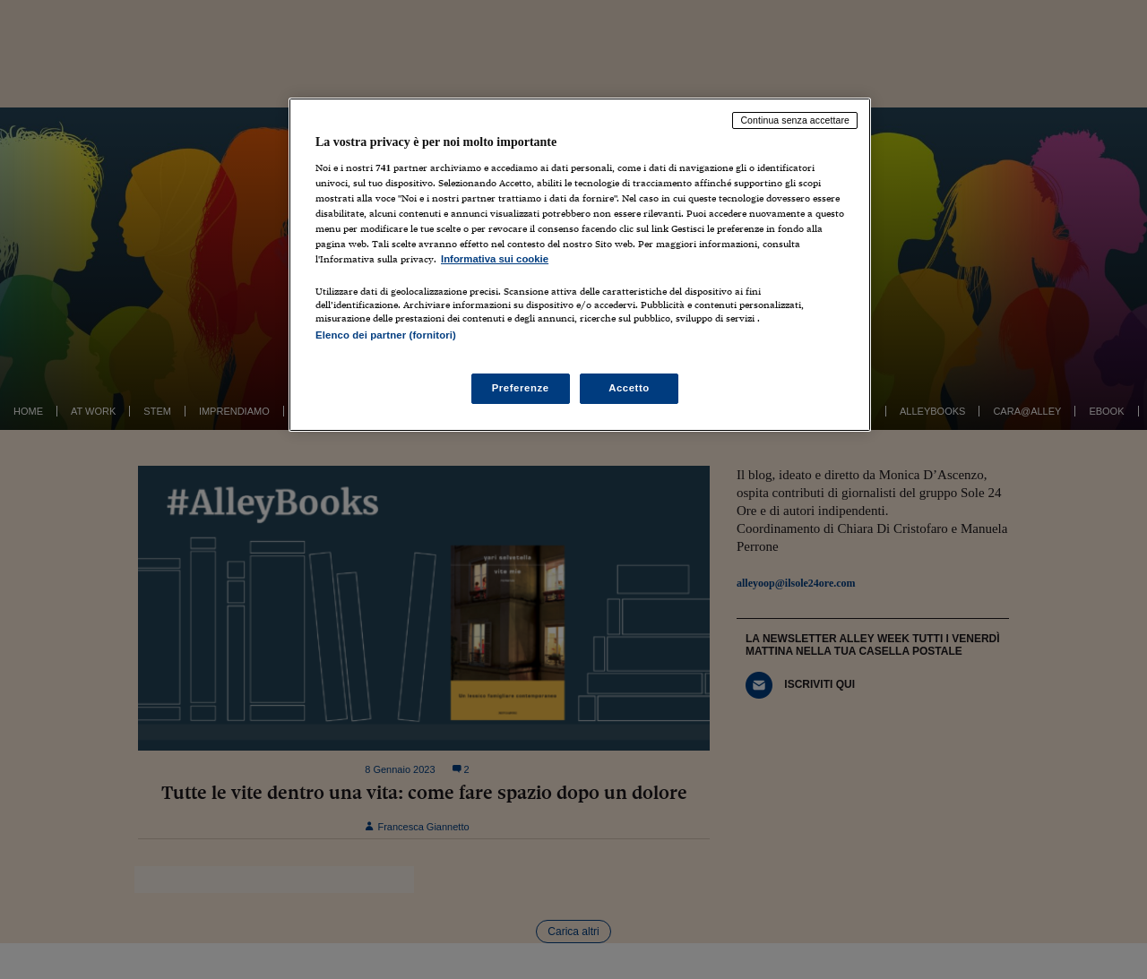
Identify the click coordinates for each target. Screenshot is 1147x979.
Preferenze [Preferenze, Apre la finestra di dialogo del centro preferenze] (520, 387)
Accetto (629, 387)
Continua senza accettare (794, 120)
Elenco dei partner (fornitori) (385, 335)
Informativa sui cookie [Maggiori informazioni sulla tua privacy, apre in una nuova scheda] (494, 258)
